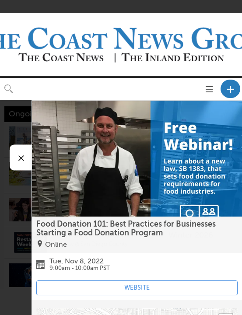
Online (56, 244)
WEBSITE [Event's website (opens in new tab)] (137, 287)
